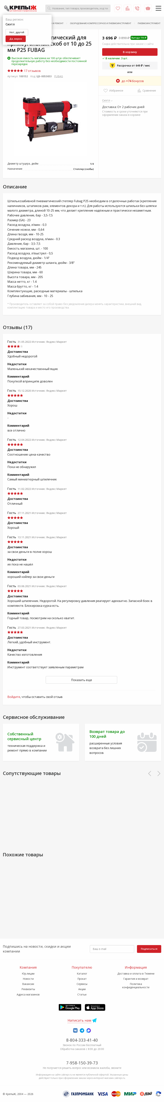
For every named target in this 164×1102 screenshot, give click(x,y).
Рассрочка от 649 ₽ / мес (130, 65)
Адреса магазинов (28, 994)
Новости (28, 978)
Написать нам (79, 1020)
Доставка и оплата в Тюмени (135, 973)
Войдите (13, 697)
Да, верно (15, 38)
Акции (82, 989)
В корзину (130, 52)
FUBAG (58, 76)
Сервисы (82, 984)
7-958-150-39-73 (82, 1063)
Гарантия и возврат (135, 978)
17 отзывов (24, 71)
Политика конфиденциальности (135, 985)
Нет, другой (16, 32)
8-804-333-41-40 (82, 1040)
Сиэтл (106, 100)
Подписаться (149, 948)
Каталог (82, 973)
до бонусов (130, 81)
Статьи (81, 994)
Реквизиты (28, 989)
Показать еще (81, 680)
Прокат (82, 978)
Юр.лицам (28, 973)
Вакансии (28, 984)
